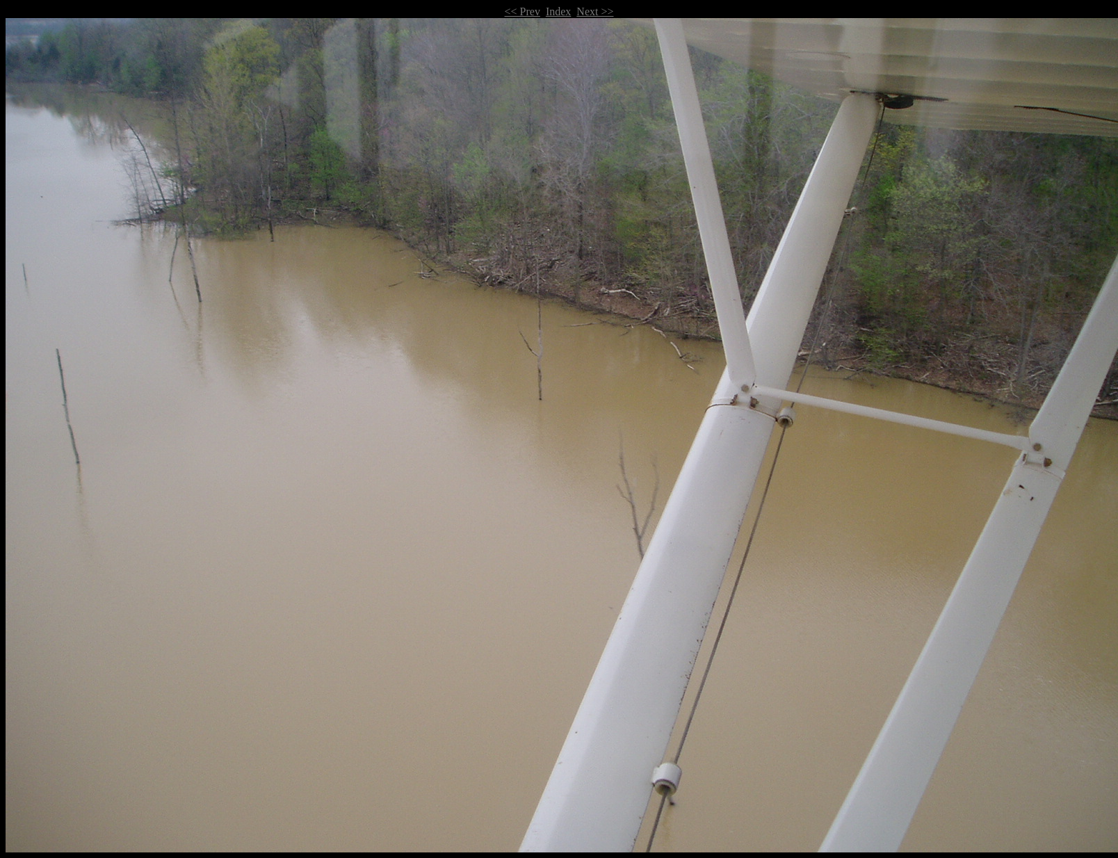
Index (558, 11)
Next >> (594, 11)
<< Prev (522, 11)
